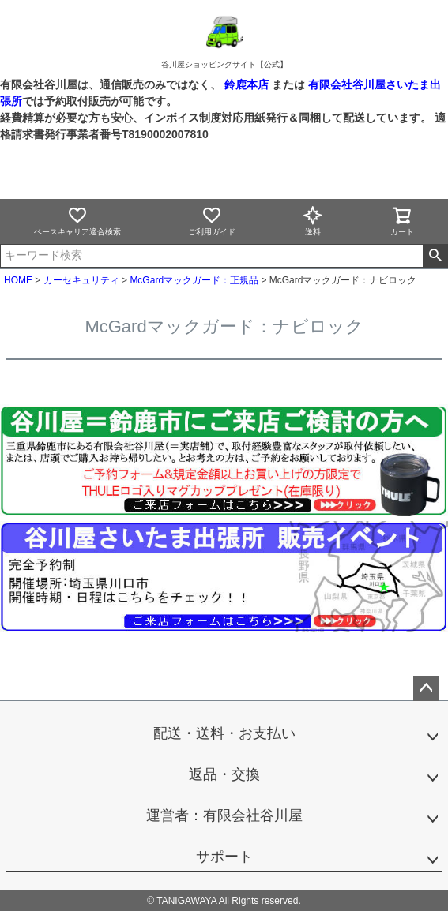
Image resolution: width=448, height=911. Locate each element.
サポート (224, 856)
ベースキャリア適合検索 (77, 220)
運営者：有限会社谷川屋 (224, 815)
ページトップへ (426, 688)
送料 (313, 220)
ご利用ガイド (211, 220)
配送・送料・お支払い (224, 733)
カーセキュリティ (81, 280)
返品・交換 (224, 774)
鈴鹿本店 (246, 84)
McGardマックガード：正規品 (194, 280)
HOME (18, 280)
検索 (435, 256)
